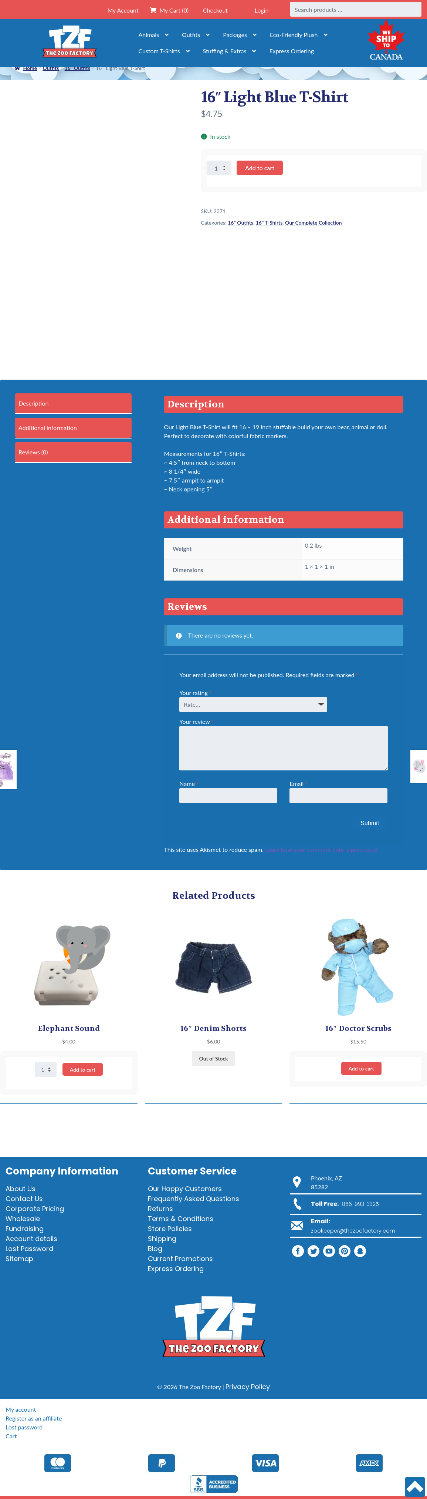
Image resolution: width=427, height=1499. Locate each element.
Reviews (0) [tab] (33, 452)
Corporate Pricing (35, 1208)
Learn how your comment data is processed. (321, 849)
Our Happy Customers (185, 1188)
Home (30, 68)
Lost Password (29, 1248)
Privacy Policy (248, 1386)
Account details (31, 1238)
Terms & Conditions (180, 1218)
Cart (11, 1435)
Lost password (24, 1427)
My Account (122, 10)
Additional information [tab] (47, 427)
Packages (235, 34)
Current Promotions (180, 1258)
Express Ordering (291, 50)
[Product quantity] (219, 168)
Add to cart (259, 167)
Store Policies (170, 1228)
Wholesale (23, 1218)
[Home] (69, 43)
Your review (196, 721)
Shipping (162, 1238)
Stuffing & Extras (225, 50)
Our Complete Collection (313, 222)
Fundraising (25, 1228)
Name (189, 783)
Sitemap (19, 1258)
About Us (20, 1188)
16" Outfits (240, 222)
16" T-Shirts (269, 222)
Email (298, 783)
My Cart (169, 10)
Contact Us (24, 1198)
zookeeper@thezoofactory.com (353, 1230)
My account (21, 1409)
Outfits (191, 34)
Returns (160, 1208)
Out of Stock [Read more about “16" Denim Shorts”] (213, 1058)
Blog (155, 1248)
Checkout (215, 10)
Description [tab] (33, 403)
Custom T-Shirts (159, 50)
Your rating (195, 692)
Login (262, 10)
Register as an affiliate (34, 1418)
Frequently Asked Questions (193, 1198)
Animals (149, 34)
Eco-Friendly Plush (294, 34)
